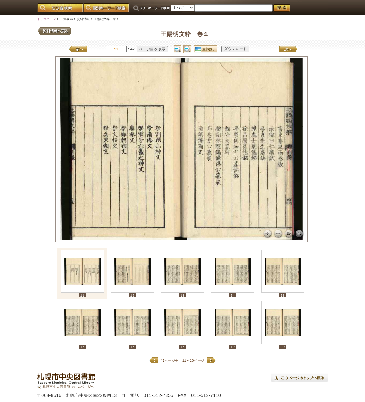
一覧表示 (66, 19)
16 (82, 347)
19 (232, 347)
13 (182, 295)
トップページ (46, 19)
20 (282, 347)
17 (132, 347)
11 (82, 295)
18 (182, 347)
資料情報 (83, 19)
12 (132, 295)
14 (232, 295)
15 (282, 295)
